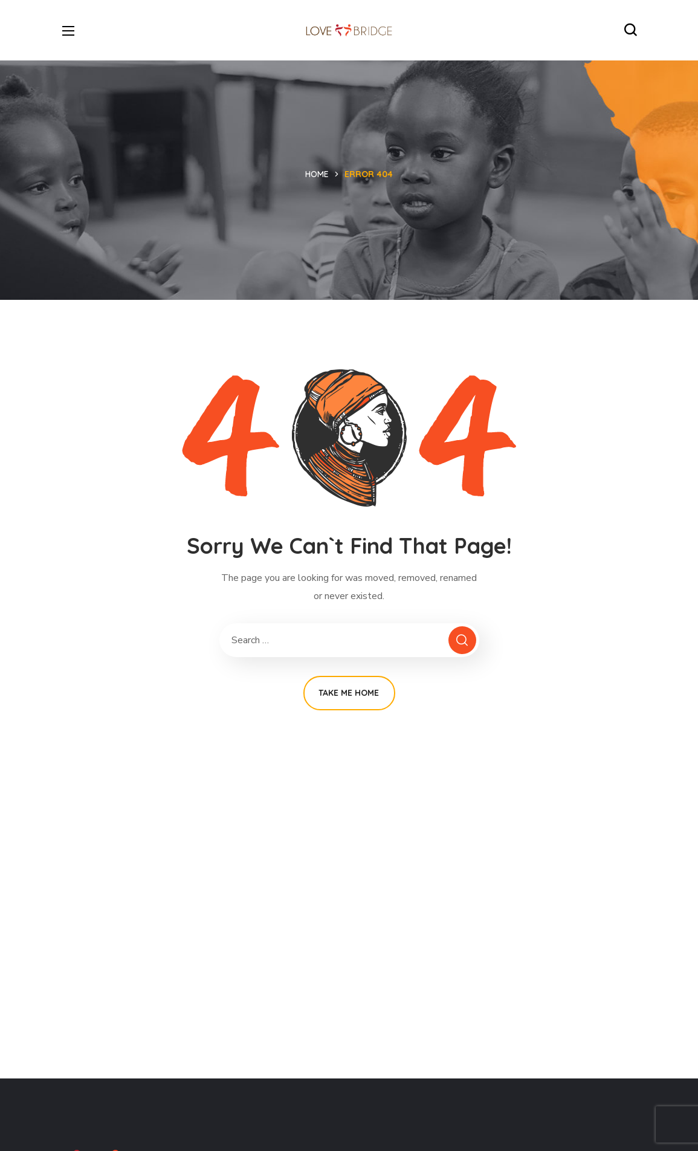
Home (317, 174)
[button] (630, 30)
